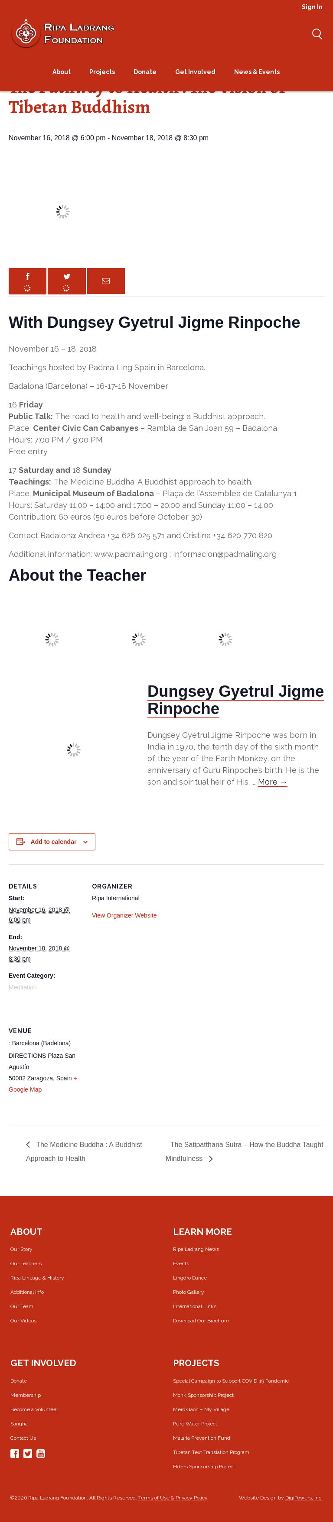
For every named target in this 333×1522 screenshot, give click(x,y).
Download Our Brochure (201, 1321)
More (272, 781)
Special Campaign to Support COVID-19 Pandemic (231, 1381)
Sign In (312, 6)
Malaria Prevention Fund (201, 1438)
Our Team (21, 1306)
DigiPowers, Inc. (304, 1498)
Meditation (23, 987)
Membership (25, 1395)
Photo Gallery (188, 1292)
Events (181, 1263)
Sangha (19, 1424)
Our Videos (23, 1321)
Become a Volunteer (34, 1409)
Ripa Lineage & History (37, 1278)
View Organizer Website (124, 915)
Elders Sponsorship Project (204, 1467)
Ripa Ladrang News (196, 1249)
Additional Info (27, 1292)
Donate (18, 1381)
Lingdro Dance (190, 1278)
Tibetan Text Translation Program (211, 1452)
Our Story (21, 1249)
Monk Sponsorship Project (203, 1395)
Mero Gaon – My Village (201, 1409)
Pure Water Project (195, 1424)
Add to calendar (54, 841)
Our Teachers (26, 1263)
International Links (194, 1306)
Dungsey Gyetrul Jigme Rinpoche (235, 699)
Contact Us (23, 1438)
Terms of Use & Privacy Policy (173, 1498)
